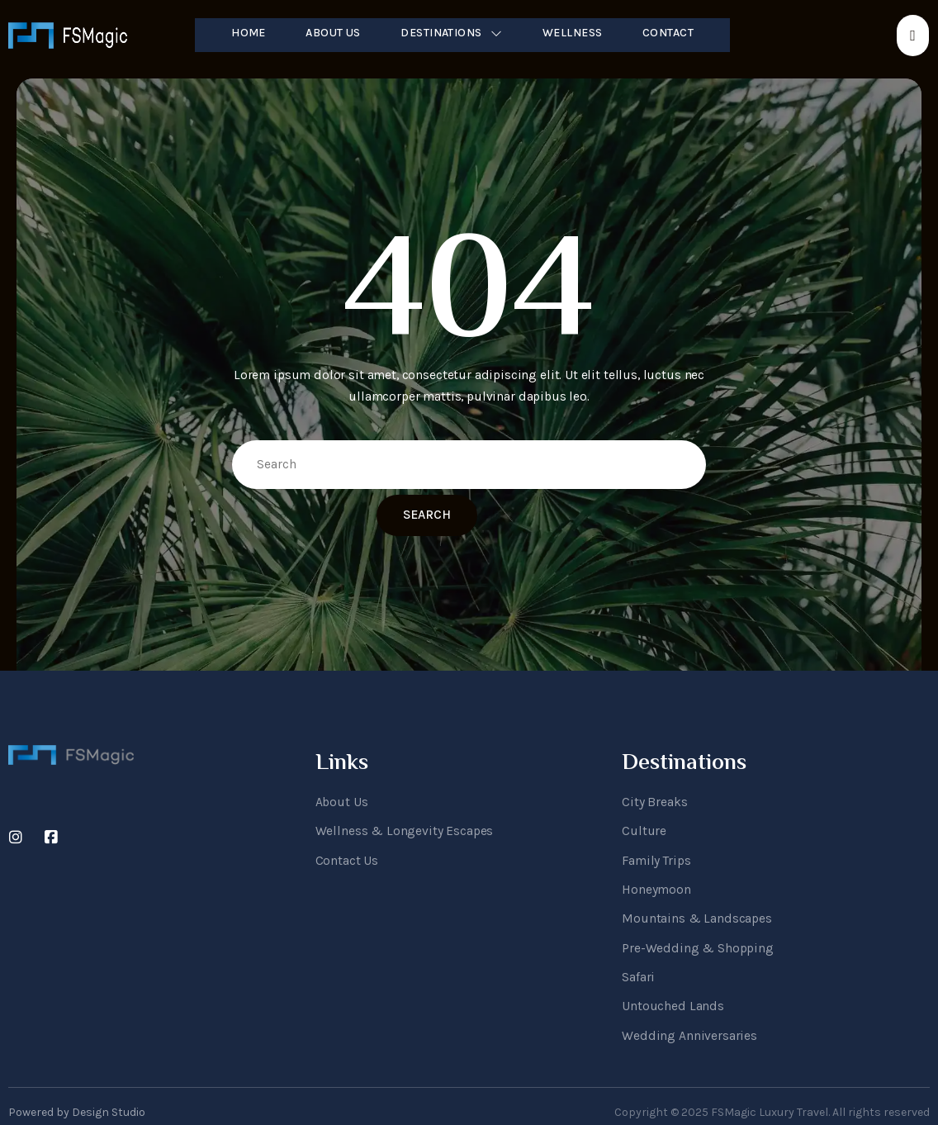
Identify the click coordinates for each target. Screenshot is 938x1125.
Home (247, 33)
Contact (670, 33)
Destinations (451, 33)
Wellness (573, 33)
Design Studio (108, 1092)
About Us (332, 33)
